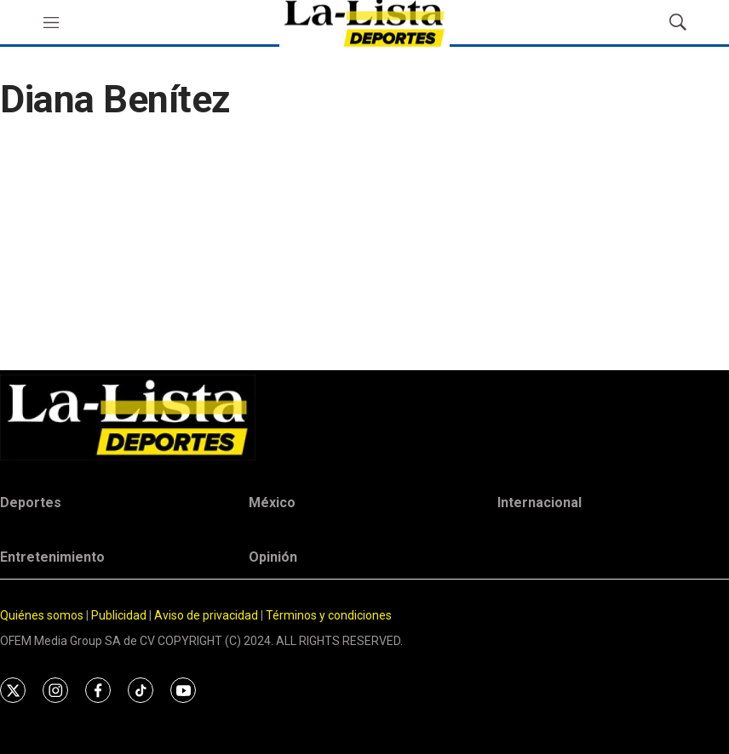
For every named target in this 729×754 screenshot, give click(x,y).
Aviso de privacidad (206, 615)
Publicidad (120, 615)
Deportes (30, 502)
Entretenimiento (52, 557)
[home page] (364, 417)
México (272, 502)
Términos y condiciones (329, 615)
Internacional (539, 502)
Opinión (273, 557)
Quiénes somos (41, 615)
